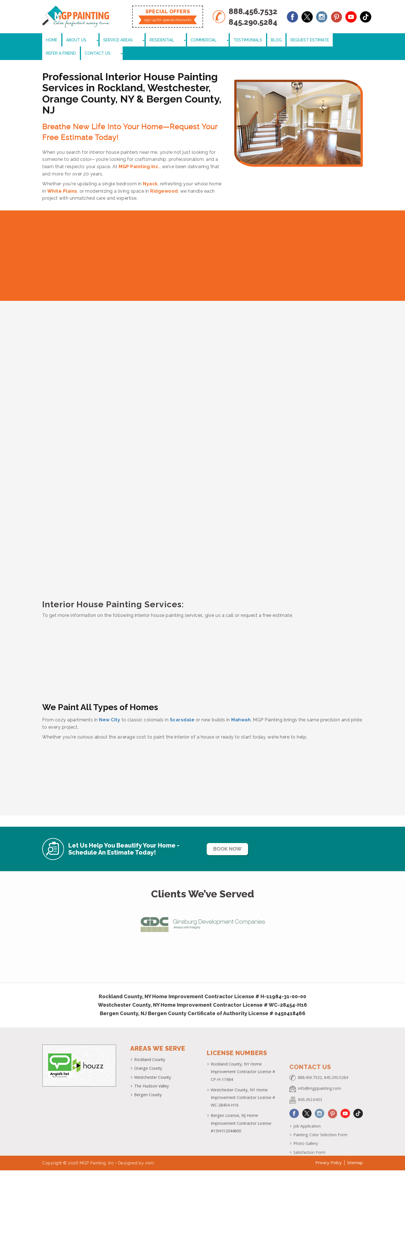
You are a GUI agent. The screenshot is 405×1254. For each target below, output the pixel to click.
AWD (150, 1153)
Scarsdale (182, 708)
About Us (72, 40)
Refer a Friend (302, 40)
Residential (139, 40)
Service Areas (104, 40)
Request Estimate (262, 40)
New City (109, 708)
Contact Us (336, 40)
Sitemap (355, 1153)
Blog (231, 40)
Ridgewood (164, 179)
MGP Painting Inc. (139, 155)
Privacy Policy (328, 1153)
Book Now (235, 837)
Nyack (150, 172)
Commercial (171, 40)
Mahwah (241, 708)
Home (50, 40)
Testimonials (206, 40)
